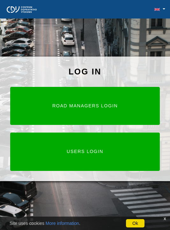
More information (62, 223)
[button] (157, 9)
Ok (135, 223)
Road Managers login (85, 105)
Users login (85, 151)
